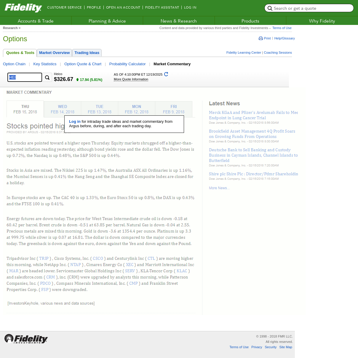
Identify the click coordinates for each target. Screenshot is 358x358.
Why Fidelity (322, 21)
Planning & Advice (107, 21)
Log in (75, 121)
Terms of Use (281, 28)
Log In (190, 7)
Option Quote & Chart (82, 64)
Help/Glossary (284, 38)
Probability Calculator (127, 64)
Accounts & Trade (36, 21)
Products (250, 21)
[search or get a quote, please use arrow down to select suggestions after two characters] (309, 8)
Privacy (256, 347)
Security (271, 347)
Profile (94, 7)
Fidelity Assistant (162, 7)
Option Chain (14, 64)
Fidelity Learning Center (243, 52)
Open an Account (123, 7)
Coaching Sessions (278, 52)
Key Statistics (45, 64)
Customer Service (64, 7)
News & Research (179, 21)
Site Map (285, 347)
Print (265, 38)
